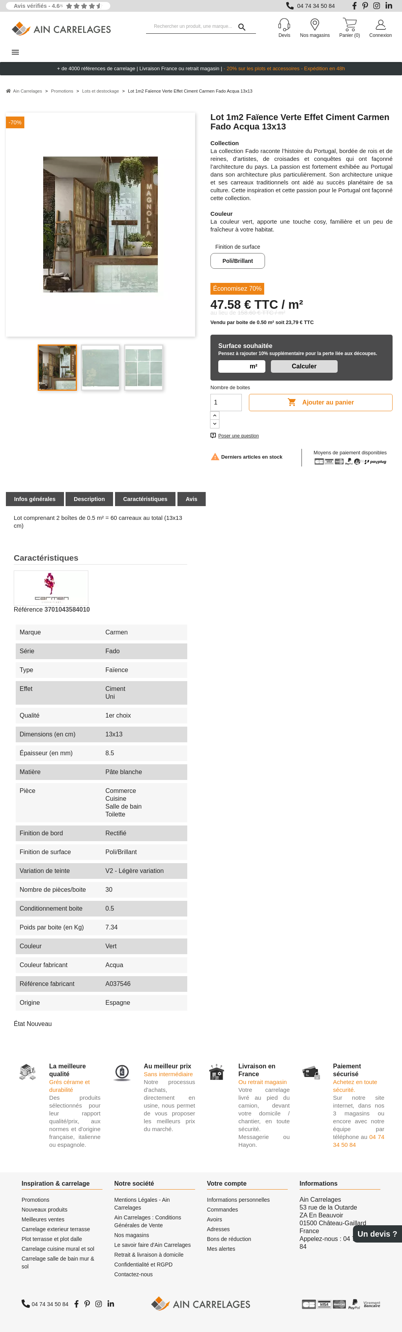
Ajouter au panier (320, 402)
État (19, 1023)
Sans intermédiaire (168, 1074)
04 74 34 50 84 (316, 6)
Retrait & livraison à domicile (149, 1255)
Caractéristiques (145, 499)
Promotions (35, 1200)
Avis (191, 499)
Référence (28, 609)
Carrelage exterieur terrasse (56, 1229)
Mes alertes (221, 1249)
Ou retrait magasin (262, 1082)
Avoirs (214, 1219)
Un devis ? (377, 1234)
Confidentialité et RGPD (143, 1264)
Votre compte (227, 1183)
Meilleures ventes (43, 1219)
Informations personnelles (238, 1200)
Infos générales (35, 499)
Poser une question (238, 436)
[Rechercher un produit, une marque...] (201, 27)
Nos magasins (131, 1235)
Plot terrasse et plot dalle (52, 1239)
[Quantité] (226, 402)
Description (89, 499)
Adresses (218, 1229)
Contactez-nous (133, 1274)
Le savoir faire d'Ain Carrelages (152, 1245)
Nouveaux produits (45, 1209)
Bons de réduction (229, 1239)
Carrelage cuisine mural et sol (58, 1249)
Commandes (222, 1209)
